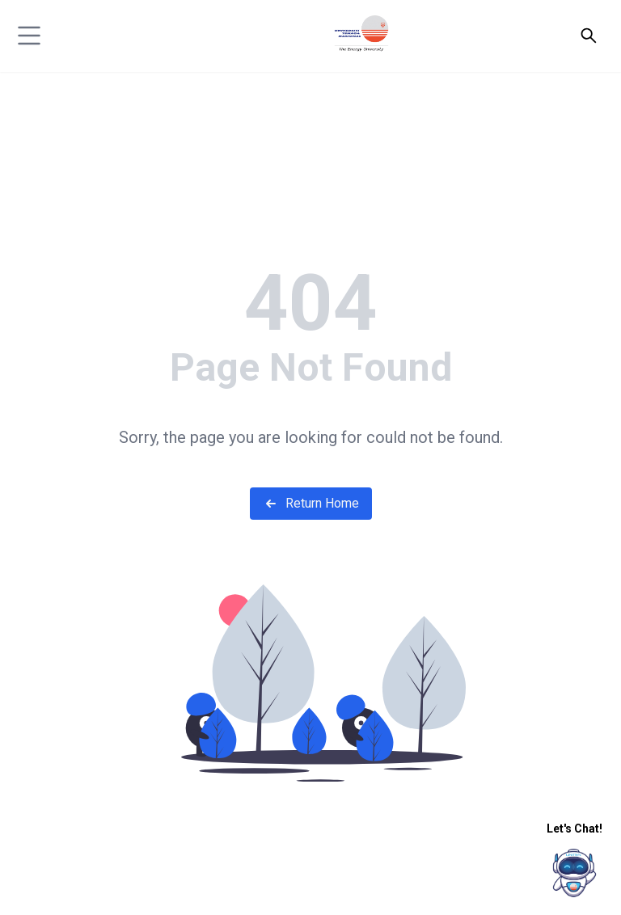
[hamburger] (29, 35)
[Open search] (588, 35)
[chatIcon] (574, 872)
